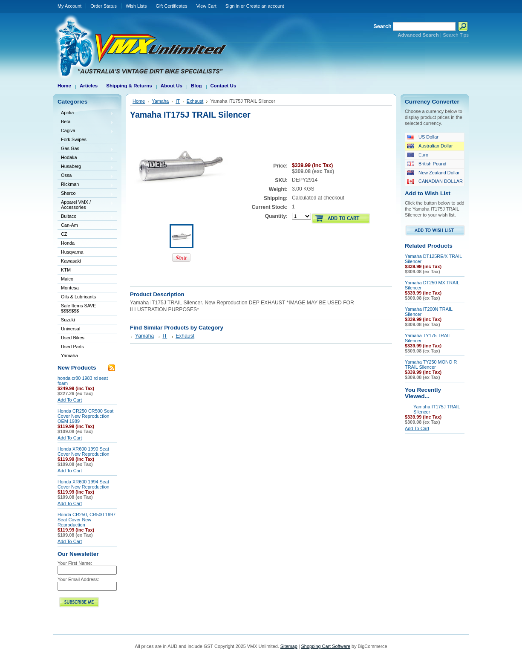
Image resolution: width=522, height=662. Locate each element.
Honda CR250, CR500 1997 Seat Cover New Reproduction (86, 519)
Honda (86, 243)
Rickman (86, 185)
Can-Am (86, 226)
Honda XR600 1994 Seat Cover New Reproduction (84, 484)
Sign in (232, 6)
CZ (86, 234)
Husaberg (86, 167)
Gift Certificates (171, 6)
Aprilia (86, 113)
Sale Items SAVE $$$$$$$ (78, 308)
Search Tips (456, 35)
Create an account (265, 6)
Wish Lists (136, 6)
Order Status (103, 6)
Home (139, 101)
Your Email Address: (78, 579)
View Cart (206, 6)
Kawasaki (86, 261)
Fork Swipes (74, 139)
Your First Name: (75, 563)
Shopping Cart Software (325, 646)
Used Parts (72, 346)
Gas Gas (86, 149)
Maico (86, 279)
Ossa (86, 176)
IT (178, 101)
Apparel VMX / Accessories (86, 204)
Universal (86, 329)
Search (382, 26)
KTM (86, 270)
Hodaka (86, 158)
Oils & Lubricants (78, 296)
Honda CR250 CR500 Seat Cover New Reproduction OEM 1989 (85, 416)
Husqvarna (86, 252)
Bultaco (86, 217)
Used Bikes (72, 337)
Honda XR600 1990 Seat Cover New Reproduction (84, 451)
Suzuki (86, 320)
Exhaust (195, 101)
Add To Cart (70, 399)
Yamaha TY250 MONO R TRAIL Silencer (431, 364)
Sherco (86, 194)
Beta (86, 122)
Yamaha (86, 356)
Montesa (86, 288)
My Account (69, 6)
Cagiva (86, 131)
